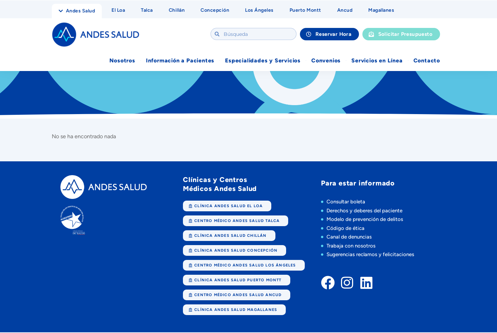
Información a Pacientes (180, 61)
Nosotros (122, 61)
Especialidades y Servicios (263, 61)
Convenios (326, 61)
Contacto (426, 61)
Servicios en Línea (376, 61)
